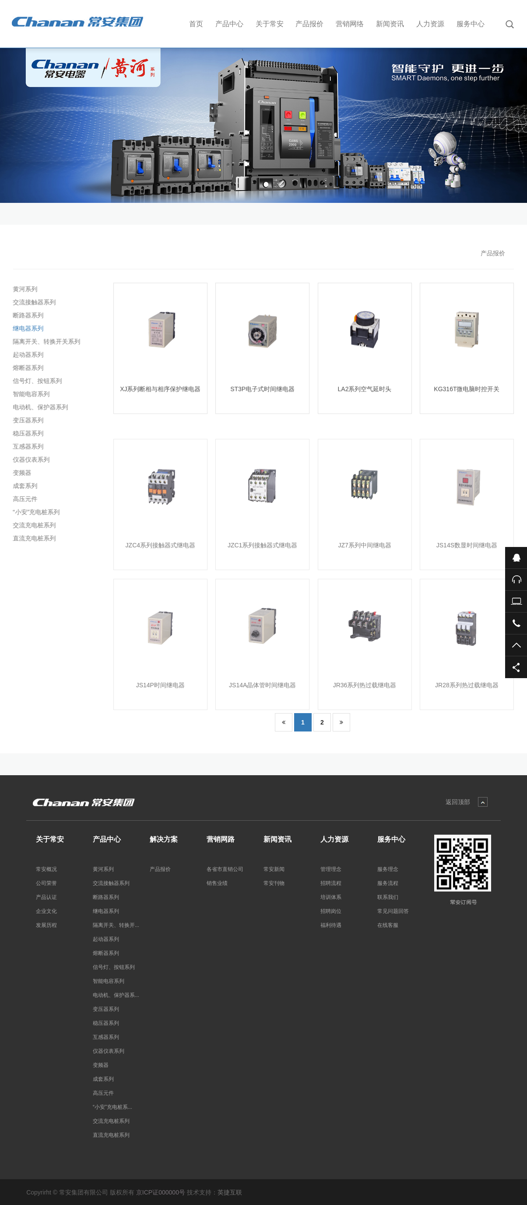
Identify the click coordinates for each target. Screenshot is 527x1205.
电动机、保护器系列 (38, 407)
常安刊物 (274, 883)
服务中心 (471, 24)
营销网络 (350, 24)
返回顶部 (458, 801)
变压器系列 (26, 420)
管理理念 (330, 869)
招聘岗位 (330, 911)
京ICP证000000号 (160, 1192)
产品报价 (309, 24)
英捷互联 (230, 1192)
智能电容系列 (29, 393)
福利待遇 (330, 925)
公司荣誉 (46, 883)
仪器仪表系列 (29, 459)
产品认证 (46, 897)
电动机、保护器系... (116, 995)
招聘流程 (330, 883)
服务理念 (387, 869)
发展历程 (46, 925)
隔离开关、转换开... (116, 925)
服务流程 (387, 883)
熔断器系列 (26, 367)
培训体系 (330, 897)
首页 (196, 24)
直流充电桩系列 (32, 538)
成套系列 (23, 485)
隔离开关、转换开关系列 (44, 341)
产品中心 (229, 24)
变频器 (20, 472)
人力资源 (430, 24)
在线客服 (387, 925)
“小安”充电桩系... (112, 1107)
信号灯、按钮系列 (35, 380)
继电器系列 (26, 328)
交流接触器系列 (32, 302)
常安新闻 (274, 869)
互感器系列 (26, 446)
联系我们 (387, 897)
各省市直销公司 (225, 869)
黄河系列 (23, 289)
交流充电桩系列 (32, 525)
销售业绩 (217, 883)
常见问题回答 (393, 911)
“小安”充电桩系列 (34, 511)
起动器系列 (26, 354)
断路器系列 (26, 315)
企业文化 (46, 911)
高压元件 (23, 498)
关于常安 (270, 24)
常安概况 (46, 869)
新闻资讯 (390, 24)
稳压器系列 (26, 433)
